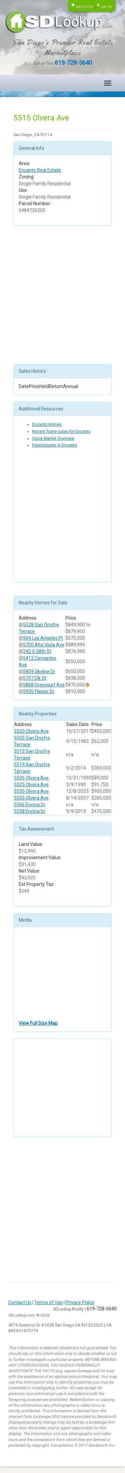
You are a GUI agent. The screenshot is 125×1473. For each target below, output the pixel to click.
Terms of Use (48, 1302)
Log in (106, 7)
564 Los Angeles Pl (43, 638)
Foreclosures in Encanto (54, 445)
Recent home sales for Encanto (61, 431)
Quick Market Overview (53, 438)
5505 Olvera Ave (31, 778)
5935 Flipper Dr (38, 691)
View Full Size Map (38, 1023)
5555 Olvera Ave (31, 798)
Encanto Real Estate (40, 170)
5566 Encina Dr (29, 804)
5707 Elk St (34, 678)
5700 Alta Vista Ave (43, 644)
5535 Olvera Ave (31, 791)
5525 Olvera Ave (31, 784)
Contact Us (19, 1302)
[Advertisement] (62, 294)
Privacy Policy (80, 1302)
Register (84, 7)
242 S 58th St (37, 651)
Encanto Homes (47, 424)
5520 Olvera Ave (31, 731)
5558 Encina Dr (29, 811)
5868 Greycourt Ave (44, 684)
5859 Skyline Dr (39, 671)
